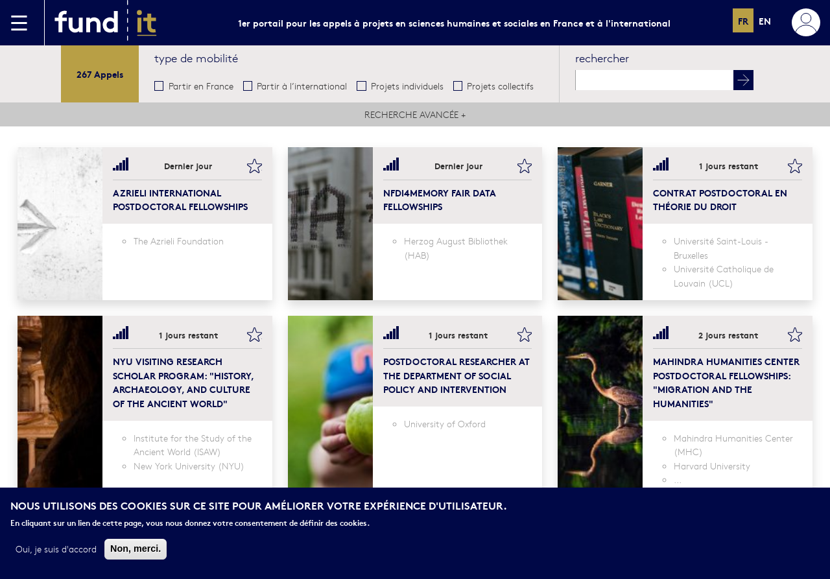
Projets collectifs (500, 85)
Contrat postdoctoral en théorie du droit (720, 199)
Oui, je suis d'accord (56, 549)
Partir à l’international (302, 85)
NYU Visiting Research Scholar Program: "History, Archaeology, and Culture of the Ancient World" (183, 382)
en (765, 20)
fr (743, 20)
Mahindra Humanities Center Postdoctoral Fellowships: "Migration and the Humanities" (726, 382)
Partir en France (201, 85)
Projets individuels (407, 85)
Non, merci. (135, 549)
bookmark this (254, 166)
